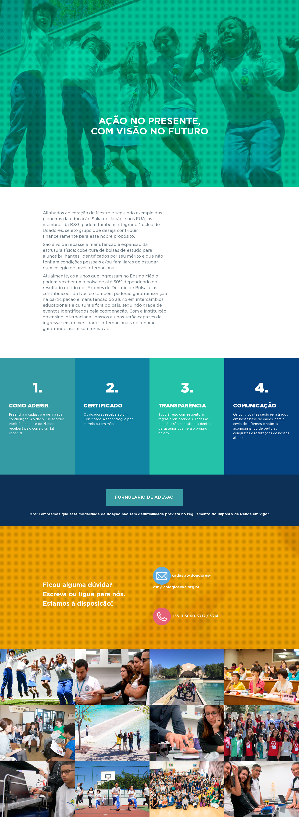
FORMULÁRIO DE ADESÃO (144, 497)
